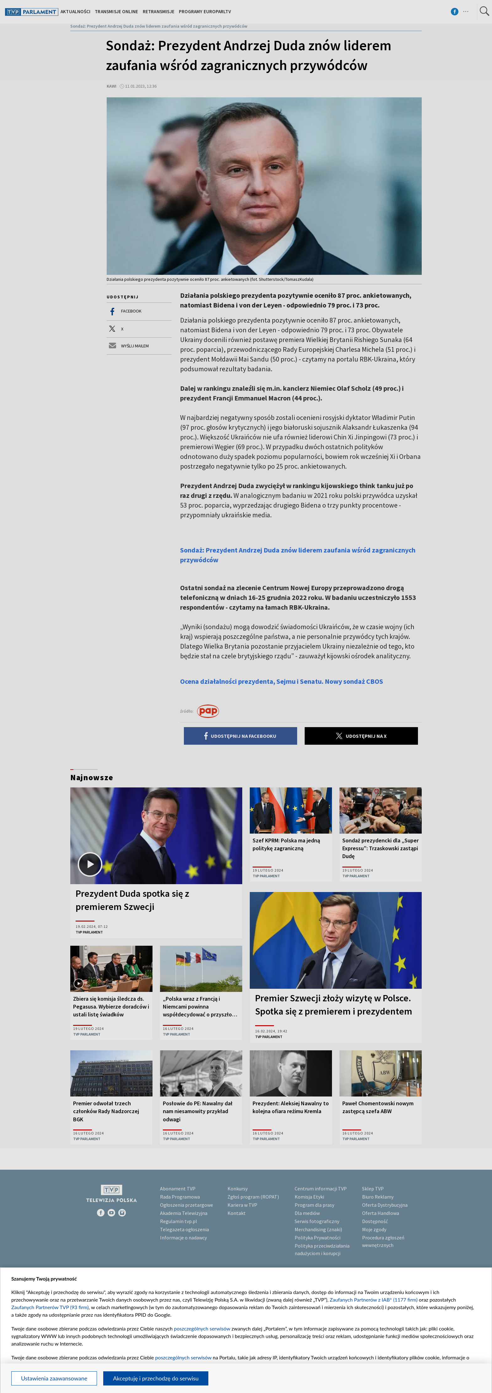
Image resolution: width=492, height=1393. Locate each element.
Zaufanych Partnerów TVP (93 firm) (50, 1307)
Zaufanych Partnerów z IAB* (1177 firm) (374, 1300)
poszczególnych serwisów (202, 1328)
